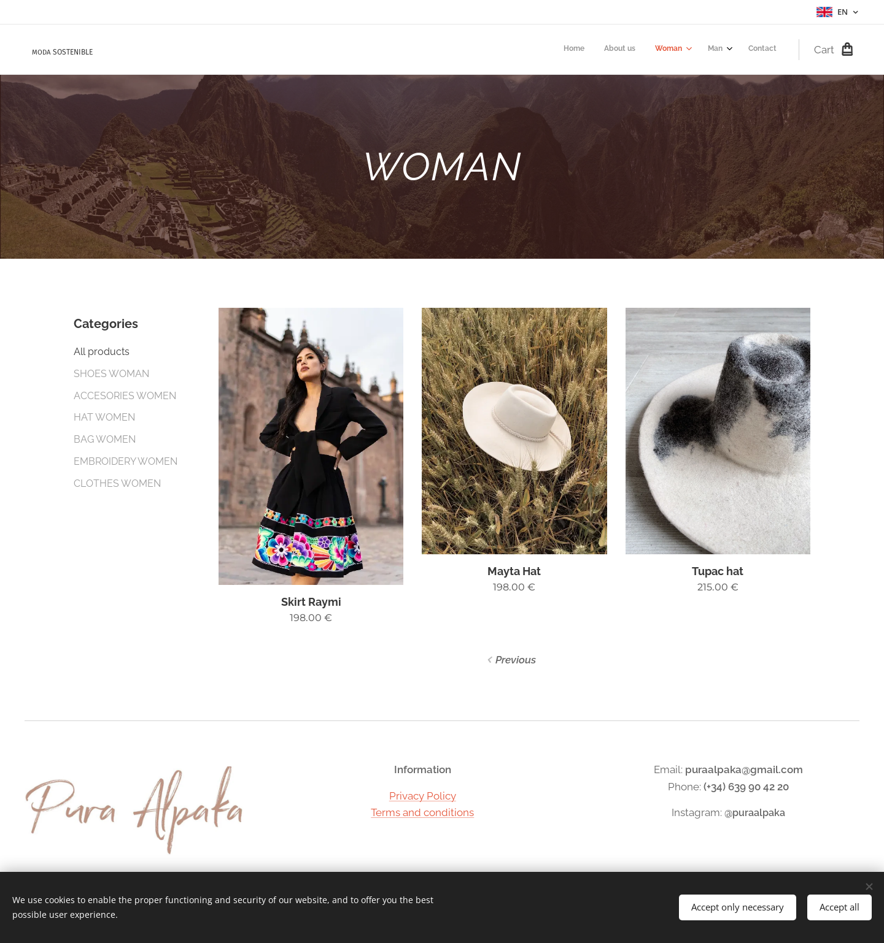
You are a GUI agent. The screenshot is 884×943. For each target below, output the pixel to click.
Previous (515, 660)
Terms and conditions (422, 812)
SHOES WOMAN (111, 374)
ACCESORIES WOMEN (125, 396)
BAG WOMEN (105, 439)
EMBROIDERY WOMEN (125, 461)
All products (102, 351)
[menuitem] (689, 49)
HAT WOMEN (104, 417)
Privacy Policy (422, 796)
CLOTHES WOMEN (117, 483)
